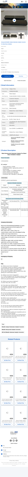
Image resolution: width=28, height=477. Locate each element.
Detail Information (7, 80)
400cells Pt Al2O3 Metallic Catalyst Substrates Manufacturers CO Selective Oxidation (7, 378)
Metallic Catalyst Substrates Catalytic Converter (13, 326)
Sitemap (17, 460)
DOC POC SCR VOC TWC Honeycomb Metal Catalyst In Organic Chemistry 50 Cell (20, 357)
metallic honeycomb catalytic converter (11, 329)
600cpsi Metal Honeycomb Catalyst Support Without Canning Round (21, 378)
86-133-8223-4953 (7, 447)
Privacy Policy (12, 460)
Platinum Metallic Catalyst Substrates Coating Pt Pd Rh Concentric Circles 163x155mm (20, 421)
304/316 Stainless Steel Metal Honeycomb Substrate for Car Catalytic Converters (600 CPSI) (7, 357)
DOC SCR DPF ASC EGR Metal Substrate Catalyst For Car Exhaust (7, 421)
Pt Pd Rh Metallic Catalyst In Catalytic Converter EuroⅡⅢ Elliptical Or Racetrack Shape (20, 400)
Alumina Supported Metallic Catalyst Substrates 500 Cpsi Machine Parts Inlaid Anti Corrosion (7, 400)
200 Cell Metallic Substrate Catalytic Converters (13, 332)
